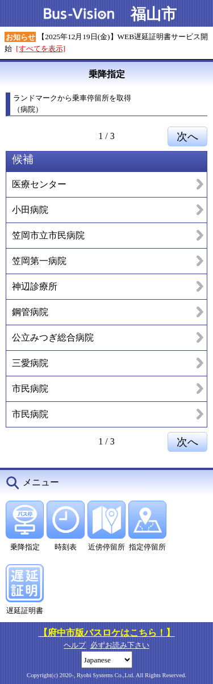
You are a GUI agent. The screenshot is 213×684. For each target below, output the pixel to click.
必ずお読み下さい (119, 645)
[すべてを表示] (40, 48)
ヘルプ (75, 645)
